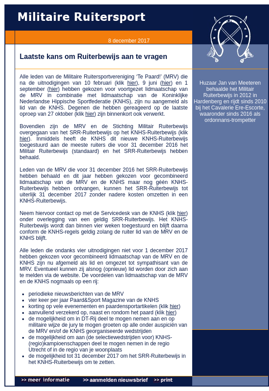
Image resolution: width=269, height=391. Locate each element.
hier (131, 83)
